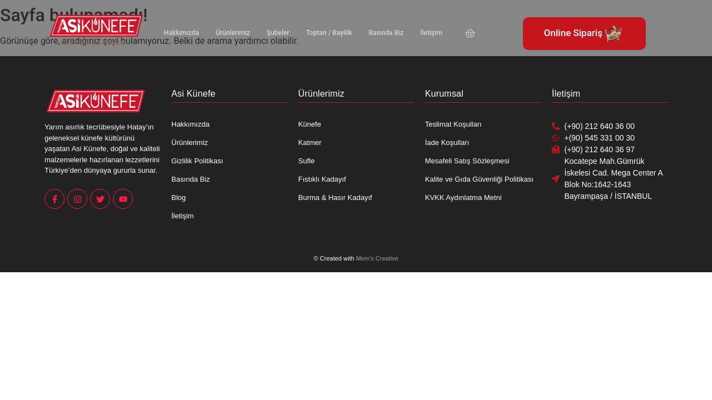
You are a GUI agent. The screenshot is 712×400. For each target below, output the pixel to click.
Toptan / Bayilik (320, 33)
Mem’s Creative (377, 258)
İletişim (417, 33)
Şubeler (271, 33)
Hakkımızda (180, 33)
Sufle (306, 161)
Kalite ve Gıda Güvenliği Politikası (479, 179)
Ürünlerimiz (229, 33)
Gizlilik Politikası (197, 161)
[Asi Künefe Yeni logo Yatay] (96, 25)
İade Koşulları (447, 142)
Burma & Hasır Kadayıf (335, 197)
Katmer (310, 142)
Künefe (309, 124)
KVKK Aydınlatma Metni (463, 197)
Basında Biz (374, 33)
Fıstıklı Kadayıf (322, 179)
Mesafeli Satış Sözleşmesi (467, 161)
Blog (178, 197)
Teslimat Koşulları (453, 124)
